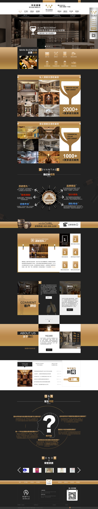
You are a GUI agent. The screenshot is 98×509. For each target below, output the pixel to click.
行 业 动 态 (39, 364)
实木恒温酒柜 (53, 443)
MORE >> (49, 349)
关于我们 (26, 482)
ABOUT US (26, 12)
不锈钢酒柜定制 (57, 16)
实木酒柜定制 (72, 16)
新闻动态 (60, 482)
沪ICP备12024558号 (39, 507)
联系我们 (78, 482)
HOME (20, 12)
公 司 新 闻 (24, 364)
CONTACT (77, 12)
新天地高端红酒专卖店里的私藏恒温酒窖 (42, 381)
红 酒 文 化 (54, 364)
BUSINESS (32, 12)
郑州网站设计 (36, 504)
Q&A (71, 12)
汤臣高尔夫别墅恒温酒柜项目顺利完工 (41, 379)
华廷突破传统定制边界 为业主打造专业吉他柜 (43, 371)
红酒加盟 (54, 504)
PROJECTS (37, 12)
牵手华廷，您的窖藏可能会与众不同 (41, 384)
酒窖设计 (41, 16)
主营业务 (32, 482)
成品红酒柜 (55, 441)
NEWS (59, 12)
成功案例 (38, 482)
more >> (49, 297)
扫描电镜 (22, 504)
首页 (20, 482)
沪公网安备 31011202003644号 (75, 507)
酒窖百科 (66, 482)
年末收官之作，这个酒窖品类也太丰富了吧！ (43, 376)
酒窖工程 (25, 16)
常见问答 (72, 482)
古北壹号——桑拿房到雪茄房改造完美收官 (42, 373)
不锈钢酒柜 (48, 443)
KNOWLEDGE (65, 12)
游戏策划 (66, 504)
